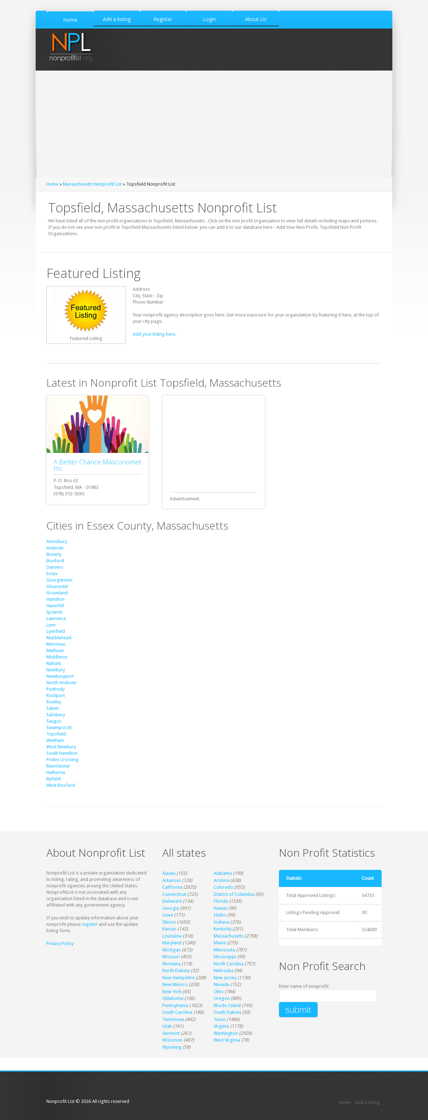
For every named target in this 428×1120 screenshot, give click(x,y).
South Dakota (227, 1012)
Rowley (53, 701)
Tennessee (173, 1019)
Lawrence (56, 618)
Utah (167, 1026)
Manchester (58, 766)
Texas (220, 1019)
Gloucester (57, 586)
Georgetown (59, 580)
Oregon (222, 998)
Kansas (169, 928)
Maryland (172, 942)
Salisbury (55, 714)
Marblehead (58, 637)
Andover (55, 548)
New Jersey (225, 977)
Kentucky (222, 928)
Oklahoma (172, 998)
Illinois (169, 922)
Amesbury (56, 541)
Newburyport (60, 676)
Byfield (53, 778)
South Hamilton (61, 753)
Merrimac (56, 644)
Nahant (53, 663)
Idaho (220, 915)
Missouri (171, 956)
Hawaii (220, 908)
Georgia (170, 908)
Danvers (54, 567)
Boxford (55, 560)
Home (52, 184)
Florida (221, 901)
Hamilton (55, 599)
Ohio (219, 991)
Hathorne (55, 772)
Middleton (56, 657)
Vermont (171, 1033)
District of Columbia (234, 894)
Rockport (55, 695)
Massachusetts (229, 936)
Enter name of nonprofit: (304, 986)
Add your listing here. (154, 334)
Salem (52, 708)
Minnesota (224, 950)
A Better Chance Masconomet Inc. (97, 465)
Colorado (223, 887)
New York (172, 991)
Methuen (55, 650)
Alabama (223, 873)
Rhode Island (227, 1005)
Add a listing (367, 1102)
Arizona (221, 880)
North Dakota (176, 970)
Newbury (55, 669)
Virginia (221, 1026)
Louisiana (172, 936)
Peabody (55, 689)
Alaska (168, 873)
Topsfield (56, 734)
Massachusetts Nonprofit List (92, 184)
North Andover (61, 682)
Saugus (53, 721)
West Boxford (60, 785)
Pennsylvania (175, 1005)
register (90, 924)
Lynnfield (55, 631)
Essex (52, 573)
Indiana (221, 922)
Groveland (57, 592)
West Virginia (227, 1040)
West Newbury (61, 746)
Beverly (53, 554)
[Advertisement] (214, 124)
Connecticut (174, 894)
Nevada (221, 984)
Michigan (171, 950)
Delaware (172, 901)
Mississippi (225, 956)
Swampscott (59, 727)
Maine (220, 942)
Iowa (167, 915)
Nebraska (223, 970)
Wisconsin (172, 1040)
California (172, 887)
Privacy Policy (59, 943)
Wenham (55, 740)
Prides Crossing (62, 759)
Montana (171, 963)
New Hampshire (178, 977)
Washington (226, 1033)
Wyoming (172, 1047)
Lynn (51, 625)
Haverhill (55, 605)
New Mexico (175, 984)
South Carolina (177, 1012)
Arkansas (171, 880)
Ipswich (54, 612)
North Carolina (229, 963)
